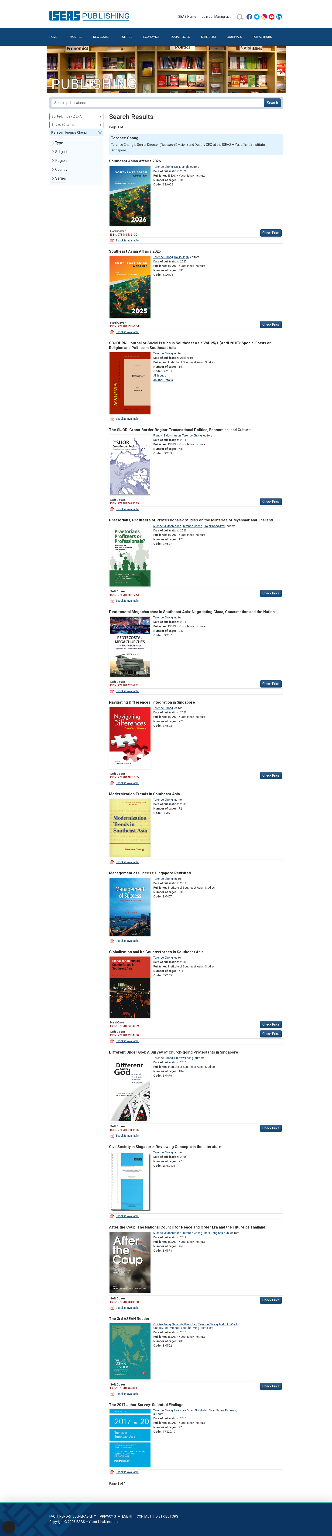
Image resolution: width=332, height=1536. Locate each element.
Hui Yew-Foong (183, 1058)
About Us (75, 36)
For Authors (262, 36)
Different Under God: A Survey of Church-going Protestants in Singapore (173, 1052)
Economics (151, 36)
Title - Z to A (76, 116)
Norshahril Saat (205, 1410)
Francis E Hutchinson (167, 435)
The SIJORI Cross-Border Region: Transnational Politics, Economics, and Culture (180, 430)
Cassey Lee (160, 1328)
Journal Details (163, 380)
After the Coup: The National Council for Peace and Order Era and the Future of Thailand (187, 1227)
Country (61, 169)
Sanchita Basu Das (184, 1324)
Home (53, 36)
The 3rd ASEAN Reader (129, 1318)
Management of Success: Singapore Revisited (150, 873)
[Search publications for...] (157, 102)
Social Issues (180, 36)
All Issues (159, 375)
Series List (208, 36)
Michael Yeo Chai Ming (184, 1328)
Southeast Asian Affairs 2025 (135, 251)
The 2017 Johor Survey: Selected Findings (146, 1405)
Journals (234, 36)
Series (60, 178)
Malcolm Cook (228, 1324)
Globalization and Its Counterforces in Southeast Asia (156, 952)
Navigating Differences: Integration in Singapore (152, 702)
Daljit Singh (181, 166)
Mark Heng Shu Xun (216, 1233)
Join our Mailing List (216, 16)
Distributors (167, 1516)
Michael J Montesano (167, 526)
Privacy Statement (116, 1516)
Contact (144, 1516)
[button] (99, 132)
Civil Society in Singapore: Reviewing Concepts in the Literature (165, 1147)
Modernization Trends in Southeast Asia (144, 794)
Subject (61, 152)
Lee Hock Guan (184, 1410)
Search (272, 103)
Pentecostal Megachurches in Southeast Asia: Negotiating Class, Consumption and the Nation (192, 612)
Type (59, 143)
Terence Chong (163, 166)
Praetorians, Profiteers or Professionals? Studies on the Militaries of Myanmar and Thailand (191, 520)
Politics (126, 36)
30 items (76, 124)
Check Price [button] (271, 233)
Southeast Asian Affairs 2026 (135, 161)
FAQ (52, 1516)
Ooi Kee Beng (162, 1324)
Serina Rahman (226, 1410)
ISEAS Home (187, 16)
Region (61, 160)
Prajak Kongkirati (214, 526)
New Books (101, 36)
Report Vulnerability (77, 1516)
